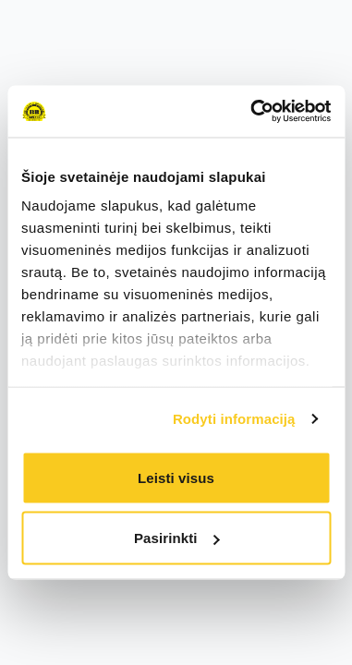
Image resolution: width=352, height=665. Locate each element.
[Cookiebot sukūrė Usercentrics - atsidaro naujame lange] (252, 112)
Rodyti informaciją (234, 419)
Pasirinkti (177, 538)
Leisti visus (176, 477)
